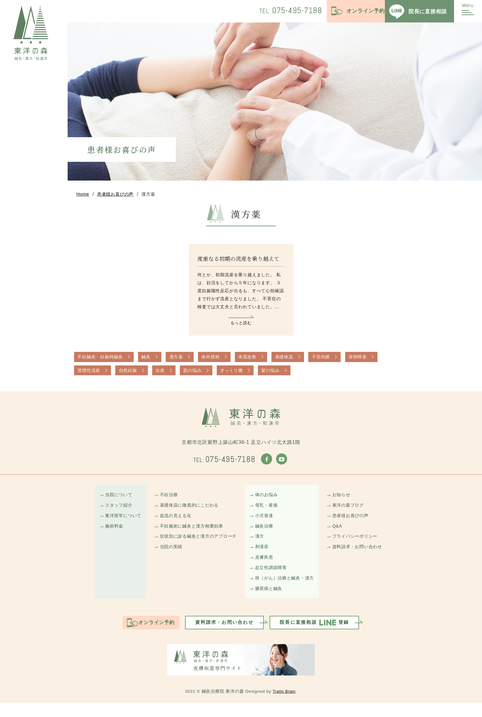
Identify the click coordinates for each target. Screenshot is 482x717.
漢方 (260, 545)
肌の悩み (201, 374)
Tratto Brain (284, 705)
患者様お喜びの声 (115, 195)
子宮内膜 (339, 360)
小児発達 (265, 523)
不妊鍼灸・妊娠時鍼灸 (102, 360)
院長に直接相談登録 (321, 637)
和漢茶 (262, 557)
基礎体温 (300, 360)
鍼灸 (151, 360)
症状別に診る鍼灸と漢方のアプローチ (195, 545)
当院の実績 (166, 557)
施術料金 (106, 534)
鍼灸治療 (265, 534)
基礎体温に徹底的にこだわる (185, 512)
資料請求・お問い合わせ (364, 557)
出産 (167, 374)
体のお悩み (267, 501)
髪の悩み (285, 374)
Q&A (343, 534)
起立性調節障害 (272, 579)
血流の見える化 (171, 523)
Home (82, 195)
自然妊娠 (132, 374)
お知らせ (347, 501)
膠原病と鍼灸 (270, 601)
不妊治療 (164, 501)
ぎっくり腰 (243, 374)
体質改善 (260, 360)
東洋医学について (116, 523)
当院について (111, 501)
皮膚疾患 (265, 568)
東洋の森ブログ (355, 512)
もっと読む (241, 324)
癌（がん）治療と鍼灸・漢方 (286, 590)
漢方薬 (183, 360)
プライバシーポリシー (362, 545)
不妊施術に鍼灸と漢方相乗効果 (188, 534)
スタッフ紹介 (111, 512)
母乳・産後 (267, 512)
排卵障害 (379, 360)
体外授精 (221, 360)
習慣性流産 (90, 374)
